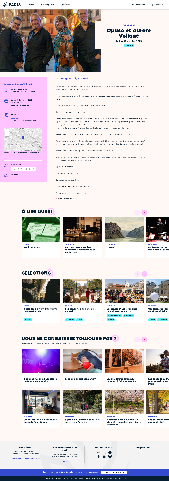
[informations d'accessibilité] (23, 169)
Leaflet (23, 150)
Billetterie (15, 118)
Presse (87, 478)
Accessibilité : (69, 478)
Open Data (96, 478)
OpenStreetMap (33, 150)
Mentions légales (47, 478)
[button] (23, 138)
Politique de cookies (109, 478)
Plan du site (123, 478)
